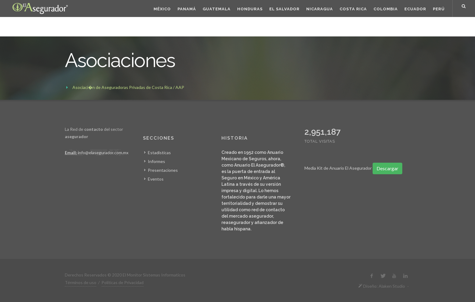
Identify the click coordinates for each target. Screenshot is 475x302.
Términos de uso (80, 282)
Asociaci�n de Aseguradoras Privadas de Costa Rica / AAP (128, 87)
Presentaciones (163, 170)
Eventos (156, 179)
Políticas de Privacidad (122, 282)
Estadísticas (159, 152)
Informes (156, 161)
